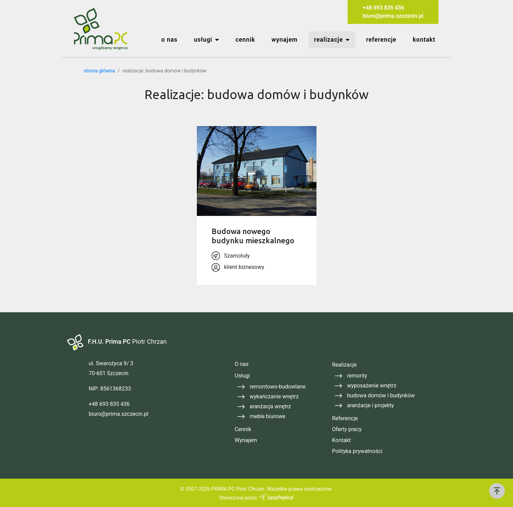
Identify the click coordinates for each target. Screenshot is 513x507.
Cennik (243, 429)
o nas (169, 39)
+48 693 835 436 (383, 7)
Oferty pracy (347, 429)
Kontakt (341, 440)
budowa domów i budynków (381, 395)
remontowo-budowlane (278, 386)
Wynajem (246, 440)
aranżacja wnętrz (270, 406)
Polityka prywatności (357, 451)
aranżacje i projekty (370, 405)
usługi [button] (203, 39)
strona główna (99, 71)
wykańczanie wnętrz (274, 396)
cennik (245, 39)
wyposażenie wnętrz (371, 385)
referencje (381, 39)
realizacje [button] (328, 39)
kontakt (424, 39)
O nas (242, 364)
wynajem (284, 39)
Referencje (345, 418)
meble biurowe (267, 416)
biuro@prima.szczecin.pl (393, 16)
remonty (357, 375)
